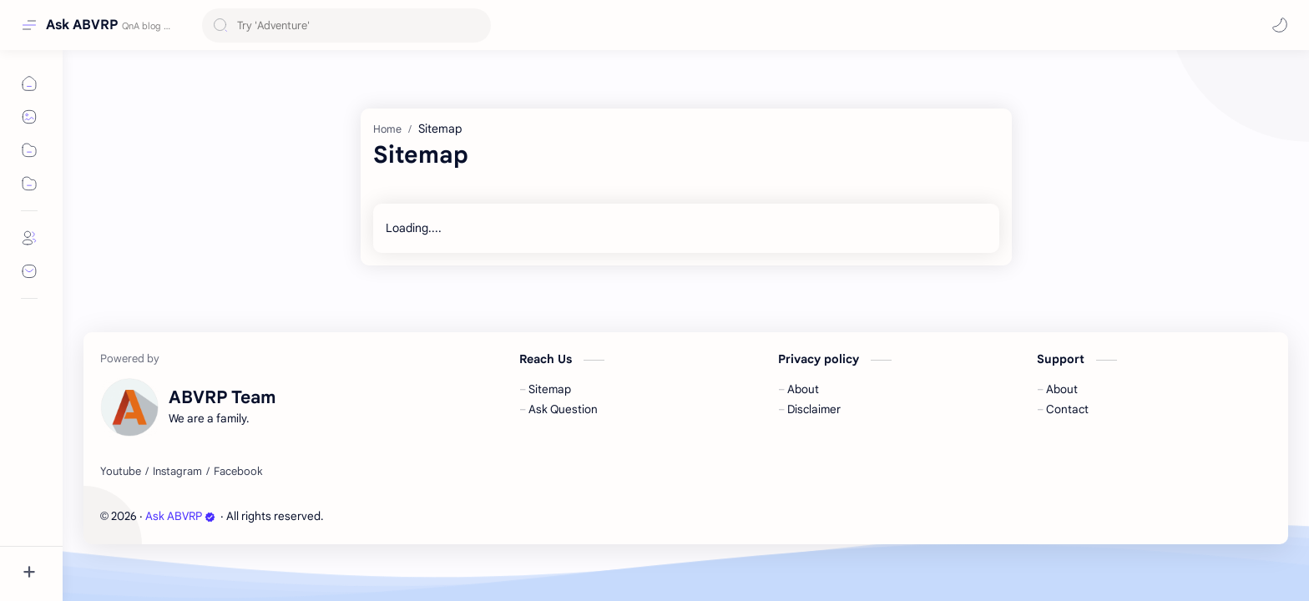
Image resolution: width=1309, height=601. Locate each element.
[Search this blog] (346, 25)
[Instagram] (177, 471)
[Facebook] (238, 471)
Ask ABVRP (82, 25)
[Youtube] (120, 471)
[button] (1279, 25)
